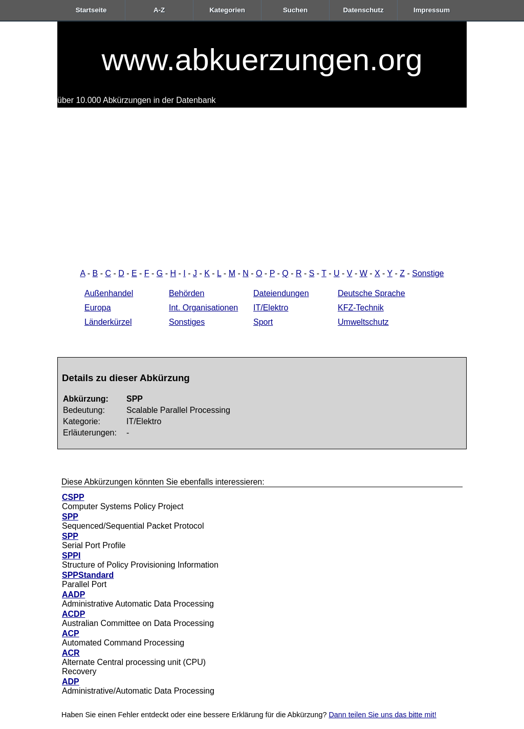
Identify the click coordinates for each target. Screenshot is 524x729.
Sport (263, 322)
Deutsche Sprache (371, 293)
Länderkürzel (108, 322)
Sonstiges (187, 322)
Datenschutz (363, 10)
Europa (97, 307)
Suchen (295, 10)
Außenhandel (108, 293)
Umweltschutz (363, 322)
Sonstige (428, 273)
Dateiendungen (281, 293)
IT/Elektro (270, 307)
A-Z (159, 10)
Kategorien (227, 10)
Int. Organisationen (203, 307)
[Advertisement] (262, 184)
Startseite (91, 10)
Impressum (431, 10)
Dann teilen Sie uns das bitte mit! (382, 715)
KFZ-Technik (361, 307)
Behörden (186, 293)
